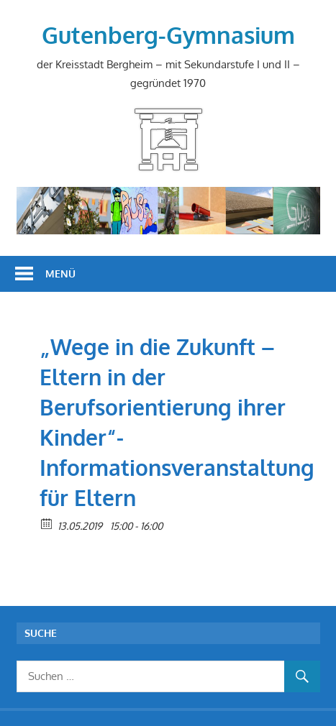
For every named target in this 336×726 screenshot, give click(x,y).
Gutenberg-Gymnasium (168, 35)
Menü (60, 273)
